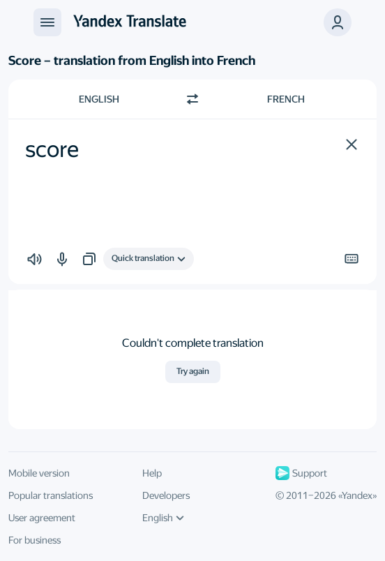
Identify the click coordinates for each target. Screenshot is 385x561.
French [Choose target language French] (286, 99)
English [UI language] (163, 517)
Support (301, 473)
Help (152, 473)
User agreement (41, 517)
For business (34, 540)
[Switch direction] (192, 99)
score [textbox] (52, 149)
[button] (351, 144)
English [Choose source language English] (99, 99)
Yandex (357, 495)
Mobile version (39, 473)
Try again (192, 371)
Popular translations (50, 495)
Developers (166, 495)
